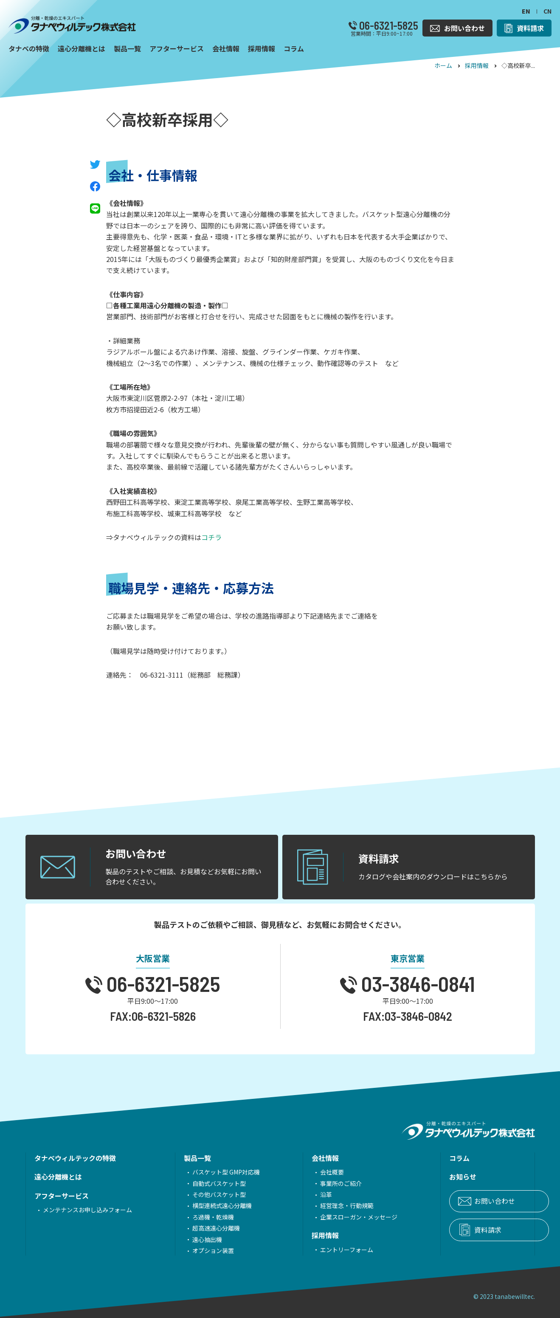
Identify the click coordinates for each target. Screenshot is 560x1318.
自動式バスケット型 (207, 1183)
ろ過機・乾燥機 (201, 1217)
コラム (424, 1158)
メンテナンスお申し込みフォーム (87, 1209)
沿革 (302, 1194)
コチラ (211, 537)
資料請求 (452, 1230)
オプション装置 (201, 1250)
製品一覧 (185, 1158)
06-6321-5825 (387, 25)
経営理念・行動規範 (323, 1205)
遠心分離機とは (58, 1177)
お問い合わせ (459, 1201)
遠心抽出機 (195, 1239)
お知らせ (427, 1177)
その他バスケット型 (207, 1194)
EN (526, 11)
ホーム (443, 65)
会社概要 (308, 1172)
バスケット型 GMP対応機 (214, 1172)
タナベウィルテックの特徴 (75, 1158)
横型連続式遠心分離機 (210, 1205)
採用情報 (477, 65)
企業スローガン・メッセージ (335, 1217)
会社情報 (301, 1158)
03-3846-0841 (416, 983)
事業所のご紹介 (317, 1183)
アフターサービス (61, 1196)
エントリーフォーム (322, 1249)
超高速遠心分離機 (204, 1228)
